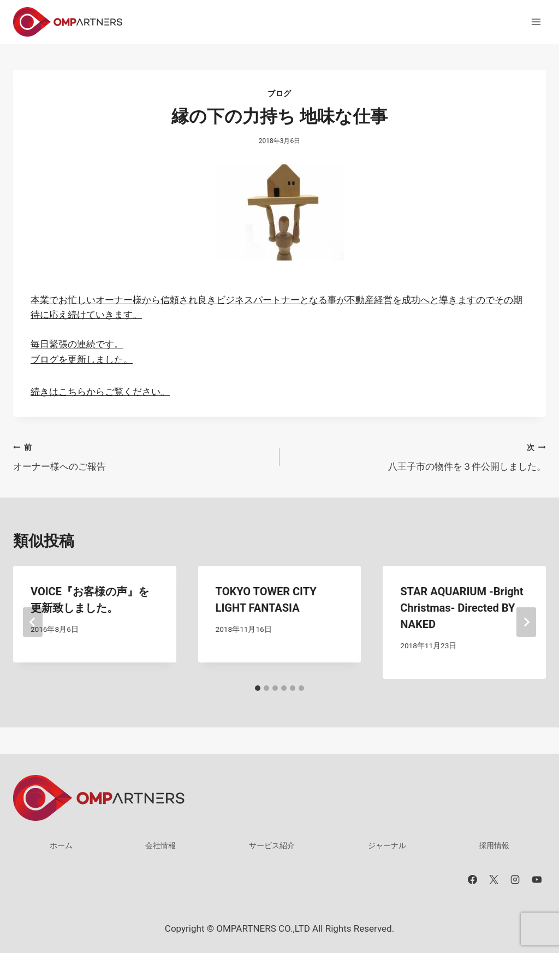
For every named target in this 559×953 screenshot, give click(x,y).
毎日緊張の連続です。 (77, 344)
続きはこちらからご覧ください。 (100, 391)
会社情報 (160, 845)
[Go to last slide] (33, 622)
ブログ (279, 93)
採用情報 (494, 845)
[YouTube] (536, 879)
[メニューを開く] (536, 21)
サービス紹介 (272, 845)
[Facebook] (472, 879)
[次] (526, 622)
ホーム (61, 845)
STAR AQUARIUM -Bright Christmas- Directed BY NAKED (461, 608)
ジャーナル (387, 845)
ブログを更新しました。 (82, 359)
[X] (494, 879)
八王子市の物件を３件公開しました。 (417, 456)
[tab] (257, 688)
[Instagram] (515, 879)
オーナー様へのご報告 (141, 456)
